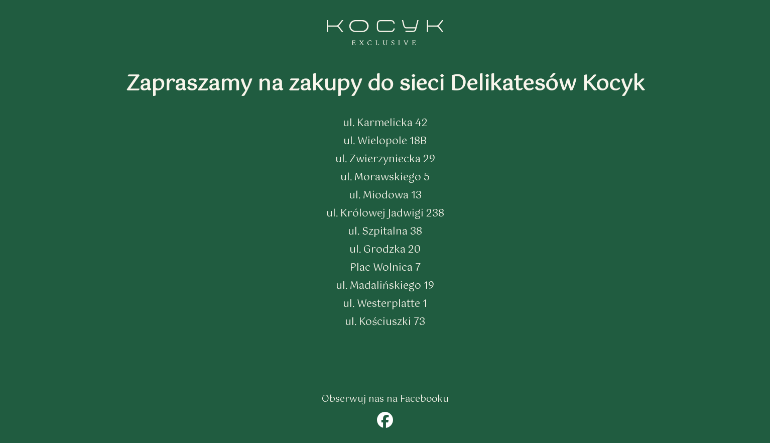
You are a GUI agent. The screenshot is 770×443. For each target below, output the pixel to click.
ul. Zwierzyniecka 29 (385, 159)
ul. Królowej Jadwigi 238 (385, 213)
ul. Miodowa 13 (385, 195)
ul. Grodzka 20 (385, 250)
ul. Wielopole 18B (385, 141)
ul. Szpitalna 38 (385, 232)
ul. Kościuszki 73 (385, 322)
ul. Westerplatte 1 (385, 304)
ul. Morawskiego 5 (385, 177)
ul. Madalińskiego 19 (385, 286)
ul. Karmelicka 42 (385, 123)
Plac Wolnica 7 (385, 268)
